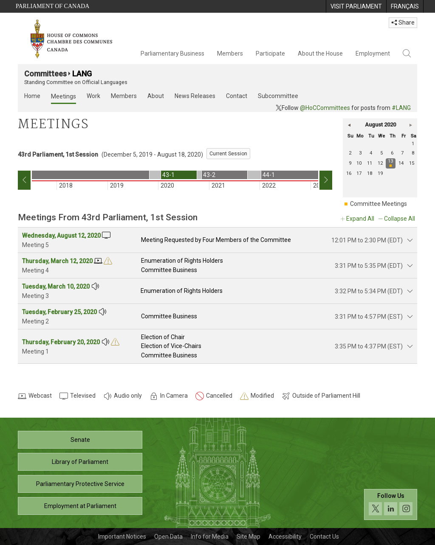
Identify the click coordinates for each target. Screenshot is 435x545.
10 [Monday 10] (359, 163)
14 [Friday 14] (401, 163)
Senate (80, 439)
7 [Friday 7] (402, 153)
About (155, 96)
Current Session (228, 154)
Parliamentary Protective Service (80, 483)
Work (93, 96)
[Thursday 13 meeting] (391, 163)
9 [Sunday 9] (350, 163)
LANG (82, 73)
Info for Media (210, 536)
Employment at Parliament (80, 506)
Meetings (63, 96)
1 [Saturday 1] (413, 143)
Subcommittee (278, 96)
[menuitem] (356, 6)
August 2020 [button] (380, 124)
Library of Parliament (80, 461)
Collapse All (399, 218)
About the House (320, 53)
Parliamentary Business (172, 53)
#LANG (401, 107)
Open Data (168, 536)
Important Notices (122, 536)
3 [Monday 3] (360, 153)
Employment (373, 53)
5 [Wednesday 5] (381, 153)
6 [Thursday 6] (392, 153)
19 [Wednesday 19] (380, 173)
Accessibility (285, 536)
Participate (270, 53)
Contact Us (324, 536)
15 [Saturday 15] (411, 163)
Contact (236, 96)
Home (32, 96)
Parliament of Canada (52, 6)
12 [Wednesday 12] (380, 163)
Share (403, 22)
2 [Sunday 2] (350, 153)
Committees (45, 73)
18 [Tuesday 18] (369, 173)
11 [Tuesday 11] (369, 163)
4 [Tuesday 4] (371, 153)
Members (230, 53)
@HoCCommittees (325, 107)
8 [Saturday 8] (413, 153)
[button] (349, 124)
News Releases (195, 96)
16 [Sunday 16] (348, 173)
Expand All (360, 218)
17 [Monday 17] (359, 173)
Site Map (248, 536)
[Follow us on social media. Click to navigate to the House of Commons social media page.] (390, 504)
